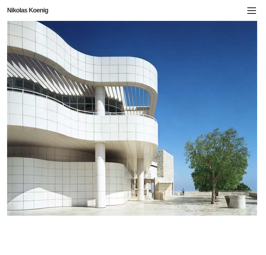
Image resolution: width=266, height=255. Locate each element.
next (68, 118)
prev (196, 118)
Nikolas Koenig (27, 10)
